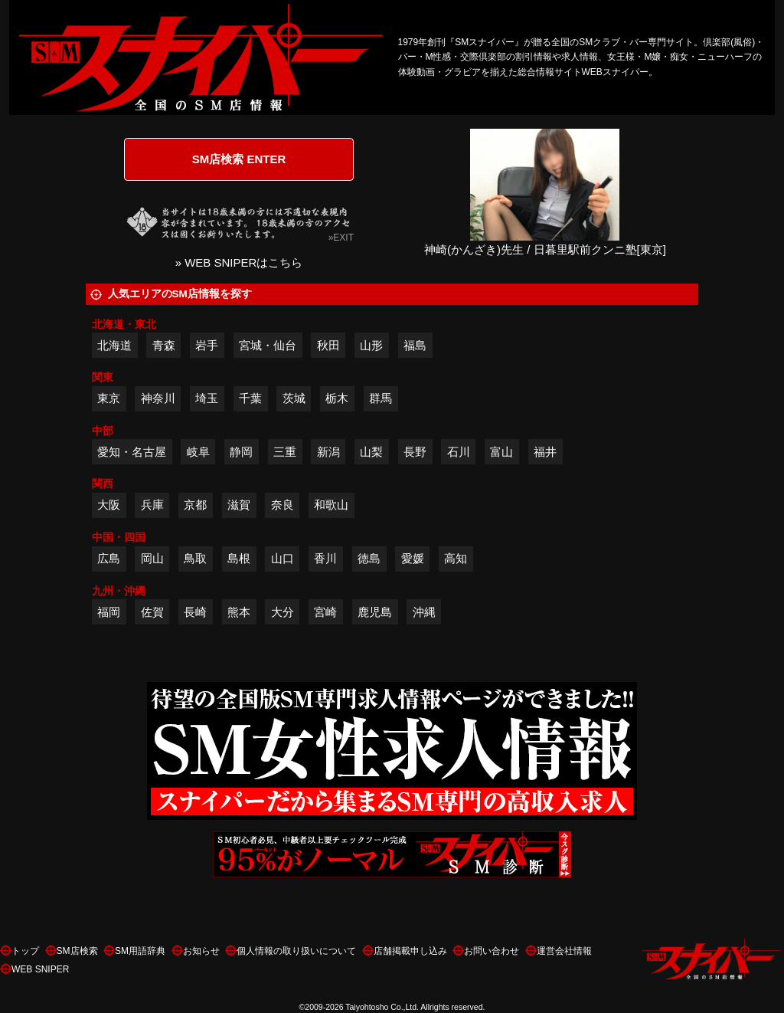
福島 (414, 345)
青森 (163, 345)
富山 (501, 451)
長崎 (195, 611)
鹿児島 (375, 611)
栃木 (336, 398)
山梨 (371, 451)
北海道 (114, 345)
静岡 (241, 451)
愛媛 (412, 558)
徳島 (369, 558)
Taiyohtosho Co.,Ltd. (382, 1006)
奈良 (282, 504)
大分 (282, 611)
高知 (455, 558)
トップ (25, 951)
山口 (282, 558)
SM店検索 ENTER (239, 159)
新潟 (328, 451)
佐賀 (152, 611)
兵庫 (152, 504)
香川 (325, 558)
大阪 (108, 504)
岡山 (152, 558)
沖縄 (424, 611)
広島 (108, 558)
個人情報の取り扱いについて (296, 951)
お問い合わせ (491, 951)
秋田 (328, 345)
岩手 (206, 345)
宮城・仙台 (267, 345)
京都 (195, 504)
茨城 (294, 398)
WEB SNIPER (40, 969)
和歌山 (331, 504)
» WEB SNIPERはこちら (239, 262)
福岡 (108, 611)
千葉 (250, 398)
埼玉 (206, 398)
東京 (108, 398)
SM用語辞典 (140, 951)
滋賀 (238, 504)
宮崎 (325, 611)
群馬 (380, 398)
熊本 (238, 611)
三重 (284, 451)
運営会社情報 (564, 951)
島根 (238, 558)
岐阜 (198, 451)
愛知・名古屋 (131, 451)
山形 (371, 345)
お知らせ (201, 951)
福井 (545, 451)
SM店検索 (77, 951)
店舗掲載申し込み (410, 951)
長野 (414, 451)
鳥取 (195, 558)
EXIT (343, 237)
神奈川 (158, 398)
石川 (458, 451)
